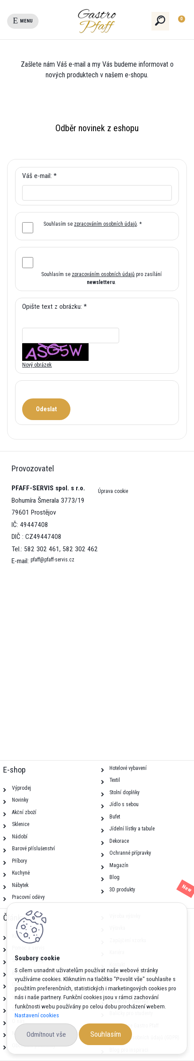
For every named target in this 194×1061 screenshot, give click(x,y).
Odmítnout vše (46, 1034)
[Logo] (113, 21)
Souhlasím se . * (92, 224)
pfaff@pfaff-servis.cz (52, 560)
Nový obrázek (37, 365)
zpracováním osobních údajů (105, 224)
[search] (160, 20)
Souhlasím (105, 1034)
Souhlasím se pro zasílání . (101, 278)
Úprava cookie (113, 491)
